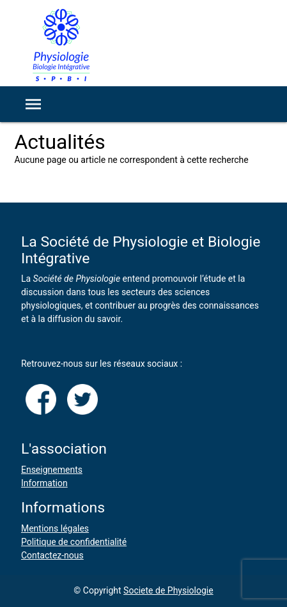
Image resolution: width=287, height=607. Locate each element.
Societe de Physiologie (168, 590)
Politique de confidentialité (74, 542)
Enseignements (51, 470)
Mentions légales (55, 528)
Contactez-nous (52, 555)
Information (44, 483)
